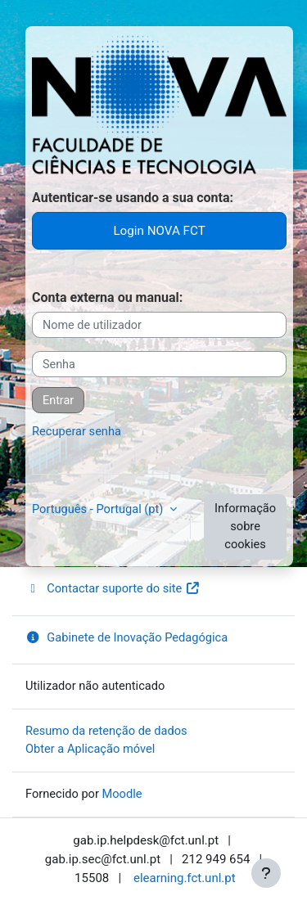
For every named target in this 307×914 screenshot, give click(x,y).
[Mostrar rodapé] (266, 873)
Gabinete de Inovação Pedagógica (126, 637)
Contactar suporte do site (113, 588)
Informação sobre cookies (245, 526)
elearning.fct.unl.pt (184, 878)
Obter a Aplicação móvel (90, 748)
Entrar (58, 400)
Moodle (122, 793)
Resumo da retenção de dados (106, 730)
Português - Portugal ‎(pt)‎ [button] (99, 509)
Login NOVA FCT (159, 230)
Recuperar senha (76, 431)
